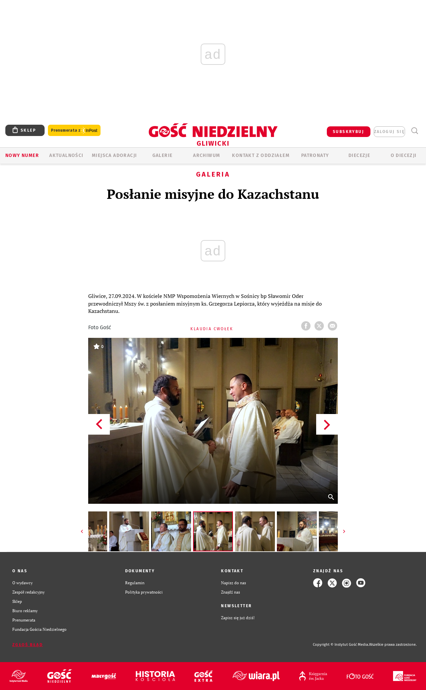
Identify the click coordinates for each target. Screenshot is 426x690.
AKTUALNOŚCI (66, 155)
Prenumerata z (74, 130)
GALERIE (162, 155)
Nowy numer (22, 155)
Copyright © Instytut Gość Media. (341, 644)
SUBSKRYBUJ (348, 131)
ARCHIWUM (206, 155)
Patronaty (315, 155)
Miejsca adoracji (114, 155)
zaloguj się (389, 131)
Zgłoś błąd (27, 644)
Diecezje (359, 155)
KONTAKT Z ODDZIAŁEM (261, 155)
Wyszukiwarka (414, 131)
